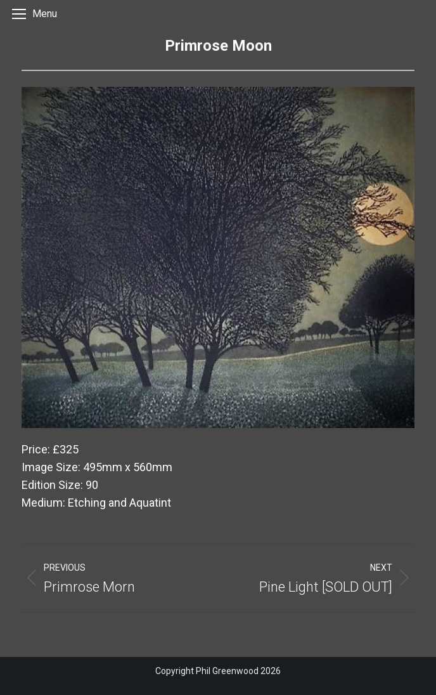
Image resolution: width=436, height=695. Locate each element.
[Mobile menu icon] (34, 10)
